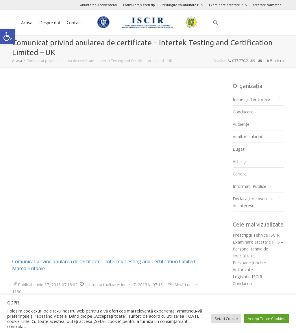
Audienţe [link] (241, 124)
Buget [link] (239, 149)
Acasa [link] (26, 22)
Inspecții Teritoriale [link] (251, 99)
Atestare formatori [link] (267, 5)
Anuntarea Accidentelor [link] (98, 5)
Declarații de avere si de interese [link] (253, 202)
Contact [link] (74, 22)
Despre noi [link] (49, 22)
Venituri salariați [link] (248, 136)
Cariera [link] (240, 174)
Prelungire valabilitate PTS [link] (182, 5)
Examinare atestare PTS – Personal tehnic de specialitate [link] (258, 249)
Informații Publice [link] (249, 186)
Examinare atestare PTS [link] (228, 5)
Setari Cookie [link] (226, 318)
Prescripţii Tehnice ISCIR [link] (256, 235)
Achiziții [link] (240, 161)
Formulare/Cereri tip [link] (139, 5)
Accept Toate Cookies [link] (266, 318)
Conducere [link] (243, 112)
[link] (7, 36)
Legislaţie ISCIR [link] (247, 276)
